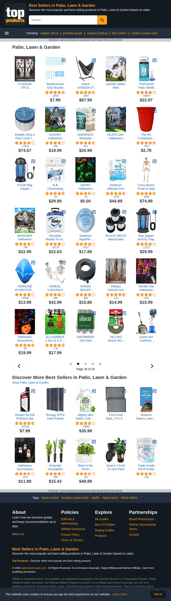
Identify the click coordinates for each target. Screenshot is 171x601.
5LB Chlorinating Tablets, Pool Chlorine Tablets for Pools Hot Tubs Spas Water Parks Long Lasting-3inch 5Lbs (55, 187)
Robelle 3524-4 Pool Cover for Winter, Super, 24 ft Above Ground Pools (25, 136)
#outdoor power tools (75, 497)
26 (78, 364)
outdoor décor (49, 33)
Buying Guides (104, 530)
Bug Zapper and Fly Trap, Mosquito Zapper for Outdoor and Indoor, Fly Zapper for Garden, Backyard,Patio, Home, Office (146, 237)
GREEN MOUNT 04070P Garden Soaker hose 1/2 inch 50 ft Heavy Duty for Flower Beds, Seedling (86, 288)
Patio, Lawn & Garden (36, 47)
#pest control (49, 497)
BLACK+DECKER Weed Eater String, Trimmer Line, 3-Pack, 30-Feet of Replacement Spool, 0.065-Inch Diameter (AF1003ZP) (116, 237)
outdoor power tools (144, 33)
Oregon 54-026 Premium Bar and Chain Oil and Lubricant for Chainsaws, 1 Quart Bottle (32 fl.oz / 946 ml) (25, 416)
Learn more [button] (119, 594)
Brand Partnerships (141, 519)
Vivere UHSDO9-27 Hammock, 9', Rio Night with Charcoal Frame (85, 85)
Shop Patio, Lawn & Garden (30, 382)
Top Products (20, 560)
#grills (95, 497)
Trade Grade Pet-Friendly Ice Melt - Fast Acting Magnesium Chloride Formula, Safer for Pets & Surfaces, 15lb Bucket (146, 467)
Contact (134, 534)
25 (71, 364)
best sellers (119, 33)
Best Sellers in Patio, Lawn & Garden (62, 5)
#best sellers (129, 497)
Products (101, 535)
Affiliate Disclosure (73, 529)
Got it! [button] (158, 594)
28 (93, 364)
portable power (73, 33)
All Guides (101, 519)
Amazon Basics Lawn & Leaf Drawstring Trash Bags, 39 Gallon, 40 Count (146, 416)
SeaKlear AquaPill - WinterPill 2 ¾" (85, 237)
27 (85, 364)
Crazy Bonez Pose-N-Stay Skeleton (146, 187)
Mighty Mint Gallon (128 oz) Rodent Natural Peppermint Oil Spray (85, 416)
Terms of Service (72, 540)
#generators (110, 497)
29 (100, 364)
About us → (20, 534)
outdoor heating (97, 33)
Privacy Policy (70, 534)
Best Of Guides (105, 524)
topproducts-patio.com (33, 568)
